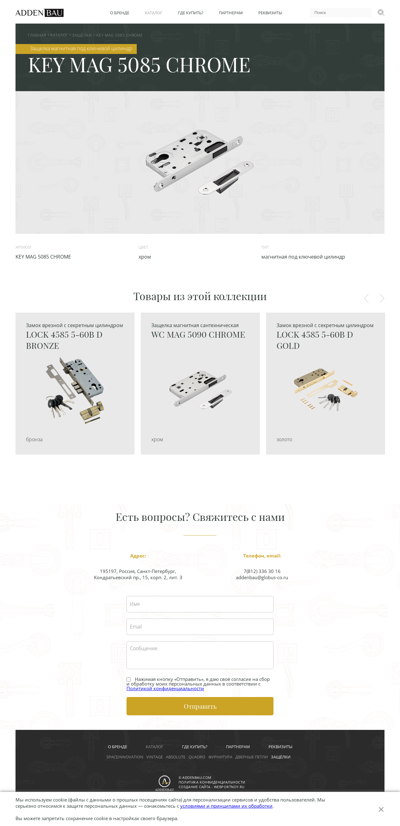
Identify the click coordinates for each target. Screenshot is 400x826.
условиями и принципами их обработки (226, 806)
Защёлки (82, 35)
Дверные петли (251, 757)
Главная (37, 35)
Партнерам (231, 13)
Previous (366, 298)
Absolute (175, 757)
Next (382, 298)
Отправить (200, 706)
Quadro (197, 757)
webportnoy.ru (229, 786)
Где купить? (190, 13)
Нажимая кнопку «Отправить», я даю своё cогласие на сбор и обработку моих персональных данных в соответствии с (198, 684)
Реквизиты (270, 13)
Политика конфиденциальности (212, 782)
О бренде (119, 13)
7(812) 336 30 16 (262, 571)
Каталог (153, 13)
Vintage (154, 757)
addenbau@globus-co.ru (262, 577)
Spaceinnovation (124, 757)
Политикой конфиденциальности (165, 688)
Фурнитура (220, 757)
